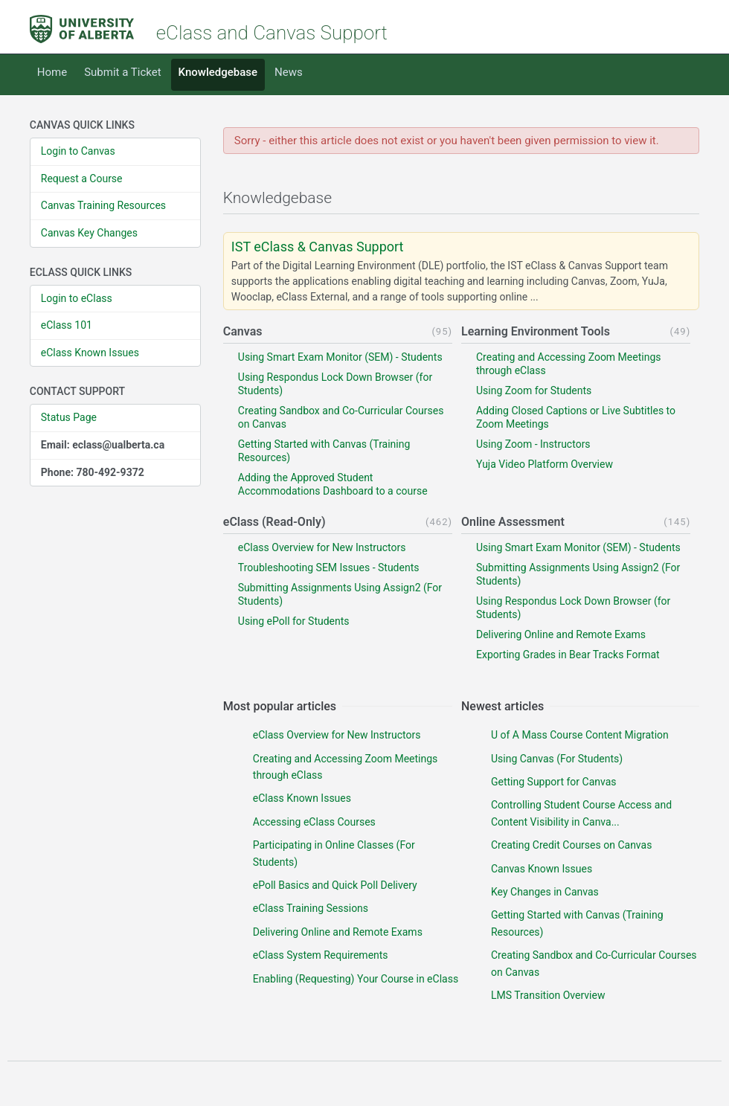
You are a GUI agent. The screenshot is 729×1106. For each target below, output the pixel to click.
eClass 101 (66, 325)
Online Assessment (513, 522)
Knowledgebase (218, 72)
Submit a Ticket (122, 72)
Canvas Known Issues (541, 869)
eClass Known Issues (90, 353)
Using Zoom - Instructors (533, 444)
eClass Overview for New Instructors (322, 547)
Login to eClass (76, 298)
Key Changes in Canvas (545, 892)
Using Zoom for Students (533, 390)
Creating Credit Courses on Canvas (571, 845)
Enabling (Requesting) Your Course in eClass (355, 979)
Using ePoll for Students (294, 621)
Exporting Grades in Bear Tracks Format (568, 654)
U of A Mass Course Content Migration (580, 735)
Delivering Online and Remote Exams (561, 634)
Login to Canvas (78, 151)
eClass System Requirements (320, 955)
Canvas (243, 331)
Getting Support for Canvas (554, 782)
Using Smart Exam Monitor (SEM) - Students (340, 357)
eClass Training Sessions (310, 908)
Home (52, 72)
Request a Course (82, 178)
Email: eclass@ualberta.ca (102, 445)
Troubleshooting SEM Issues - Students (329, 567)
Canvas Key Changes (89, 233)
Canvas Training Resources (103, 205)
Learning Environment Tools (535, 331)
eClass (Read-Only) (274, 522)
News (288, 72)
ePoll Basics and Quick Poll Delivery (335, 885)
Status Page (69, 417)
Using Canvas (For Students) (557, 759)
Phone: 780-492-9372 (92, 472)
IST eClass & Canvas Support (317, 247)
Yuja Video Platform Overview (544, 464)
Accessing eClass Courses (314, 822)
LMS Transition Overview (548, 995)
